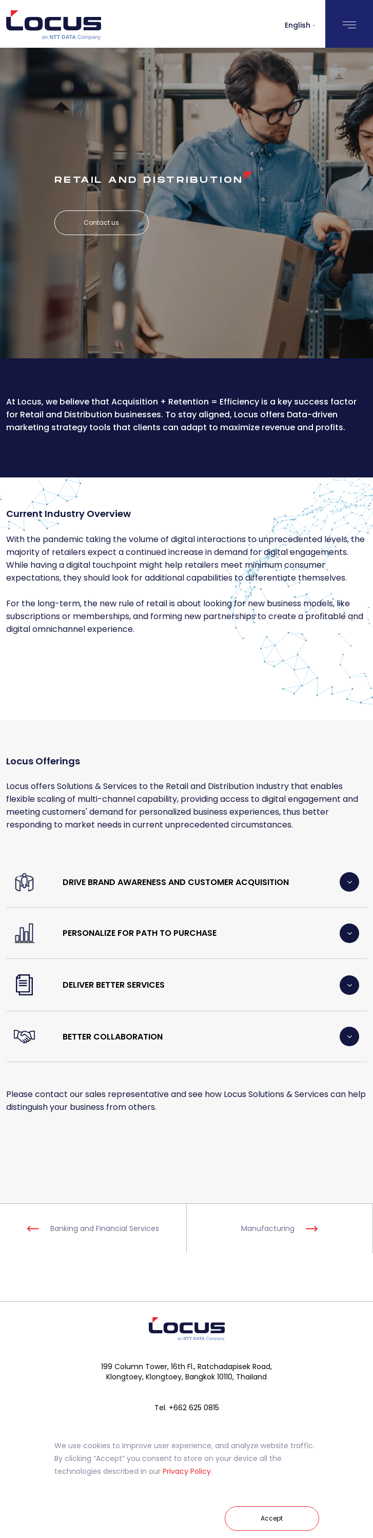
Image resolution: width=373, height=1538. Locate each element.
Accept (272, 1518)
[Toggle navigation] (349, 24)
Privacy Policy (187, 1471)
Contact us (101, 222)
